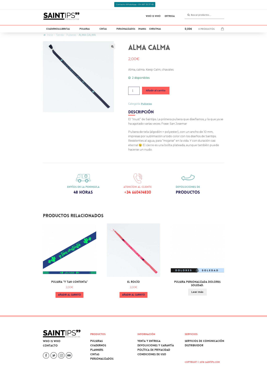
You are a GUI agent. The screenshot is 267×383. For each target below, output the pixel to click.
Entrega (170, 16)
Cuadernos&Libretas (58, 29)
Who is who (51, 341)
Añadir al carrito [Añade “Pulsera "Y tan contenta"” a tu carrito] (69, 295)
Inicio (50, 34)
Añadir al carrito (156, 90)
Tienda (60, 34)
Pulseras (85, 29)
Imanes (142, 29)
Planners (96, 350)
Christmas (155, 29)
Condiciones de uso (151, 354)
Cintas (103, 29)
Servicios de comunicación (204, 341)
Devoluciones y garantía (155, 345)
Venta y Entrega (148, 341)
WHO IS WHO (153, 16)
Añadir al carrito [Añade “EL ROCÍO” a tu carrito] (133, 295)
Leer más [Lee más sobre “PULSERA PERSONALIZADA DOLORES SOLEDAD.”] (197, 292)
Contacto (50, 346)
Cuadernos (98, 345)
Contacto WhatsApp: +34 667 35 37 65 (135, 4)
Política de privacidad (153, 350)
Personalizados (125, 29)
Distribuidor (194, 345)
